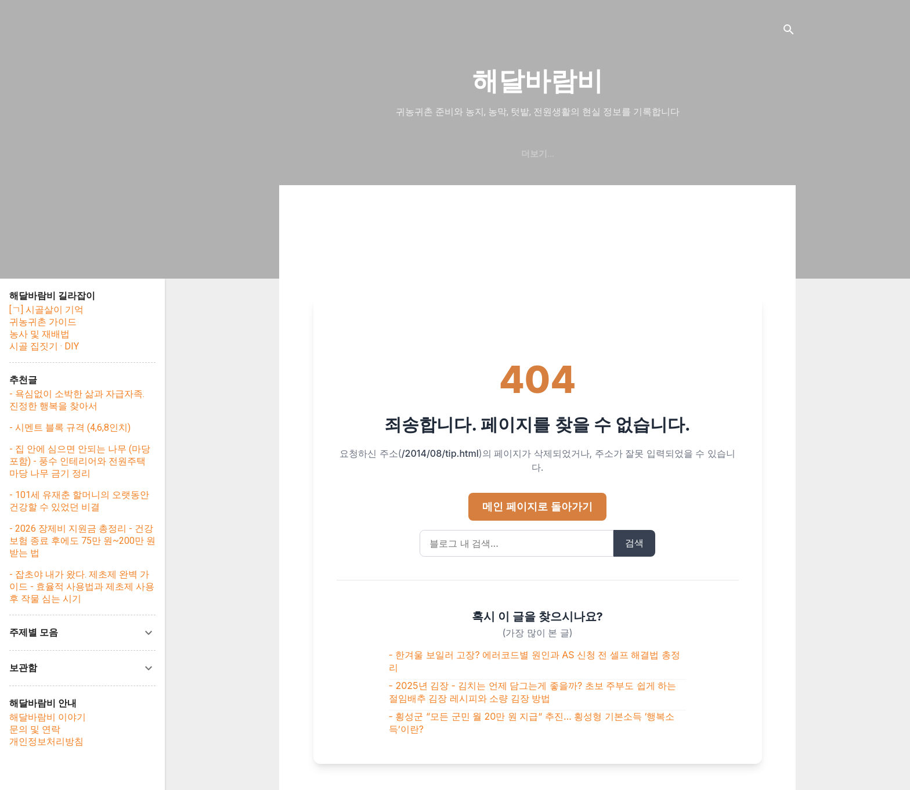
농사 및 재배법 (39, 334)
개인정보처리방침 (46, 741)
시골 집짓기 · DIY (44, 346)
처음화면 (502, 154)
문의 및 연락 (34, 729)
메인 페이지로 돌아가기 (537, 506)
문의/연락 (652, 154)
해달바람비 (537, 81)
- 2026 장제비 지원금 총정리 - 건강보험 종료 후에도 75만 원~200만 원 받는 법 (82, 540)
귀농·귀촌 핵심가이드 (422, 154)
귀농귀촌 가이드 (43, 321)
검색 (634, 543)
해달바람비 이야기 (576, 154)
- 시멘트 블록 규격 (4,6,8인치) (70, 427)
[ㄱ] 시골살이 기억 (46, 309)
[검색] (789, 31)
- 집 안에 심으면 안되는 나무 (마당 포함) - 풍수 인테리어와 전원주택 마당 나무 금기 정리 (79, 461)
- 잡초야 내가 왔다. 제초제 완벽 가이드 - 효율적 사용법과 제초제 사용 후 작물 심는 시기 (81, 586)
